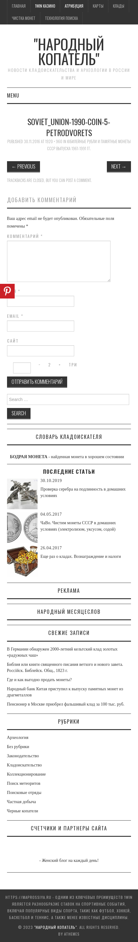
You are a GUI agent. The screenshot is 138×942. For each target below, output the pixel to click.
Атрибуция (74, 6)
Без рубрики (18, 746)
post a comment (78, 180)
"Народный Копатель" (69, 51)
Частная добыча (21, 801)
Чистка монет (23, 18)
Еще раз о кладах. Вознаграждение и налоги (81, 556)
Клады (118, 6)
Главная (19, 6)
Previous (24, 166)
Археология (17, 737)
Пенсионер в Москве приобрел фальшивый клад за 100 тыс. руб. (66, 704)
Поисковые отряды (24, 792)
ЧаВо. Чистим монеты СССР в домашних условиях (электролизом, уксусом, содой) (78, 526)
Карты (98, 6)
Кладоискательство (24, 765)
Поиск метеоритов (24, 783)
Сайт (13, 341)
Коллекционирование (26, 774)
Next (119, 166)
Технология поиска (61, 18)
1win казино (45, 6)
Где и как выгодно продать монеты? (39, 679)
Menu (13, 95)
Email (15, 316)
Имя (13, 291)
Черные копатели (22, 811)
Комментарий (25, 236)
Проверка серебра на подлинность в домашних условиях (83, 492)
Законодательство (23, 756)
